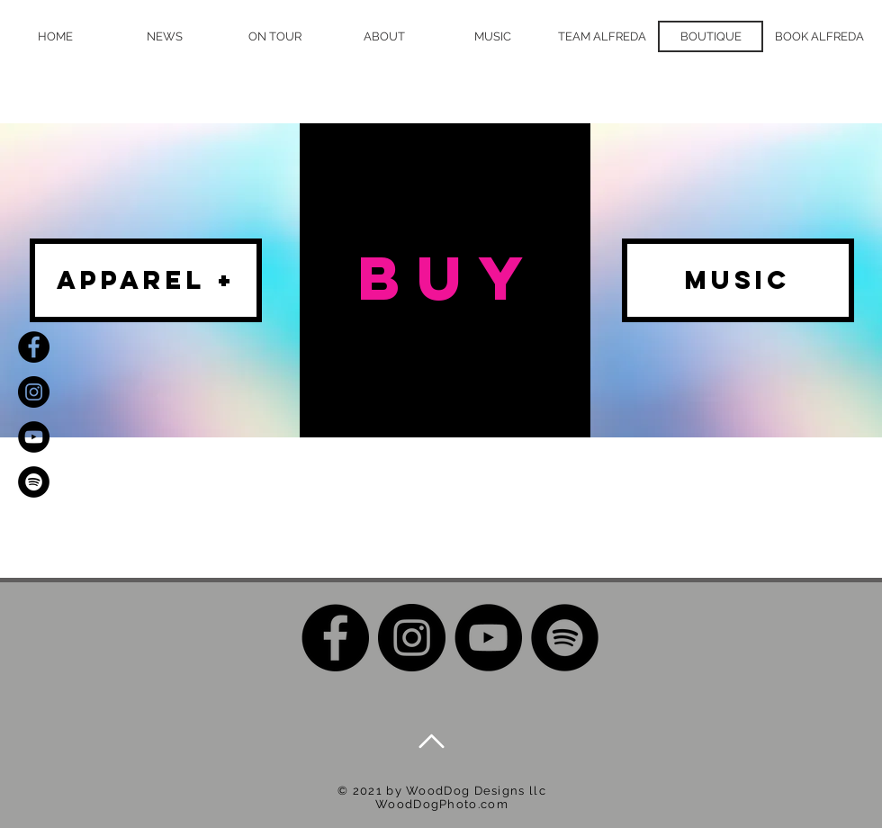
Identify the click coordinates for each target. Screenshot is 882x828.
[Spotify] (34, 482)
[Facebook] (34, 347)
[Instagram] (34, 392)
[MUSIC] (738, 280)
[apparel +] (146, 280)
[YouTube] (34, 437)
